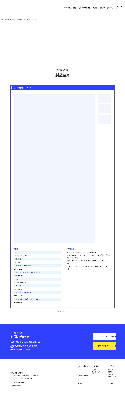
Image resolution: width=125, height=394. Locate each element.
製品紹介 (92, 8)
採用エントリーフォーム (98, 346)
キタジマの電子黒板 (82, 8)
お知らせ (99, 379)
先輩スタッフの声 (101, 375)
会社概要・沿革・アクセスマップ (83, 383)
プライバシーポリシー (103, 384)
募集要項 (99, 371)
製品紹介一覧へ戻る (62, 311)
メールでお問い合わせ (99, 336)
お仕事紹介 (100, 373)
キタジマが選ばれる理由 (66, 8)
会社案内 (99, 8)
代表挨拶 (78, 380)
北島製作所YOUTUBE (18, 383)
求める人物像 (100, 369)
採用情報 (107, 8)
